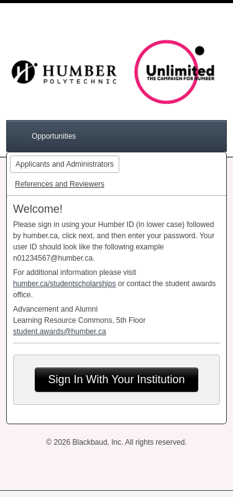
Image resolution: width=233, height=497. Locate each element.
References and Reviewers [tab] (59, 184)
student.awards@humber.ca (59, 331)
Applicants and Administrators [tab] (65, 164)
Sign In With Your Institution (116, 379)
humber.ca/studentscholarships (64, 283)
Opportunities (54, 136)
